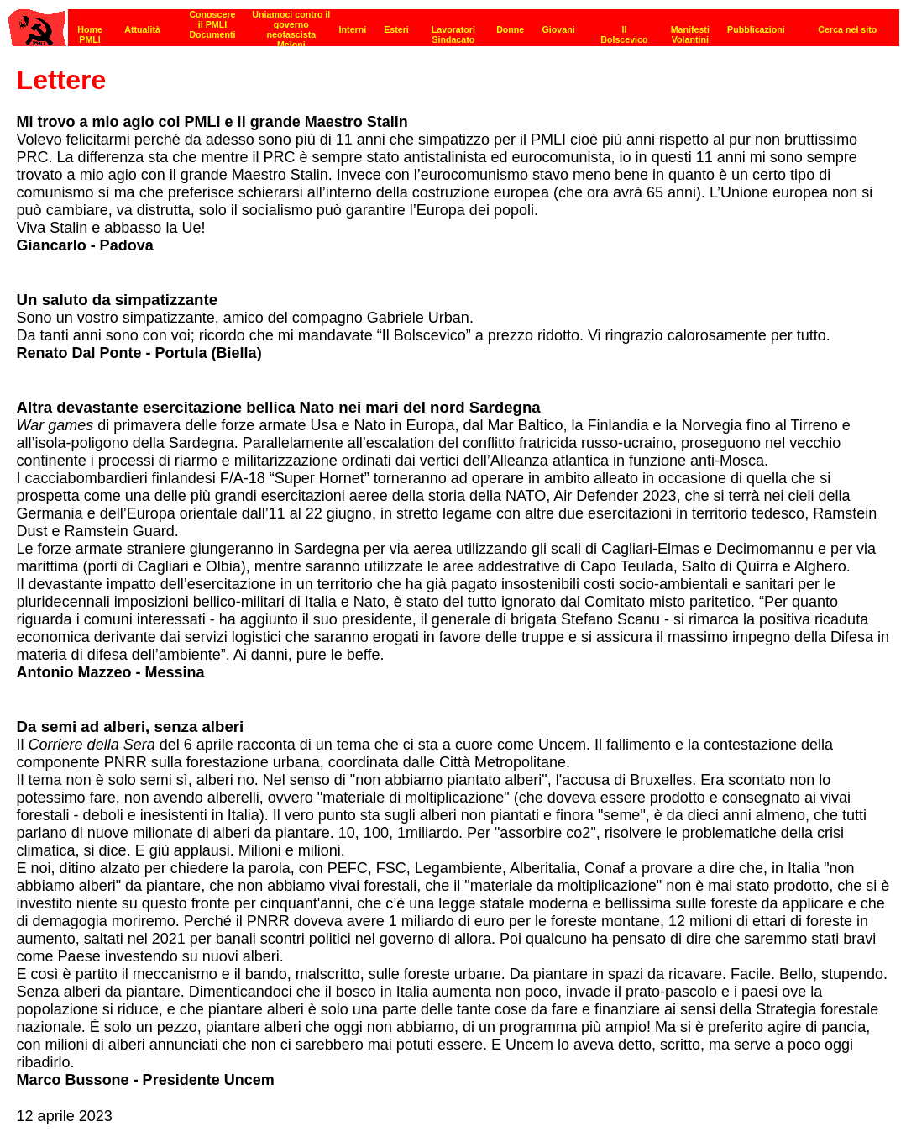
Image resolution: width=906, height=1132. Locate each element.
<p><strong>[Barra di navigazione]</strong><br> (453, 23)
